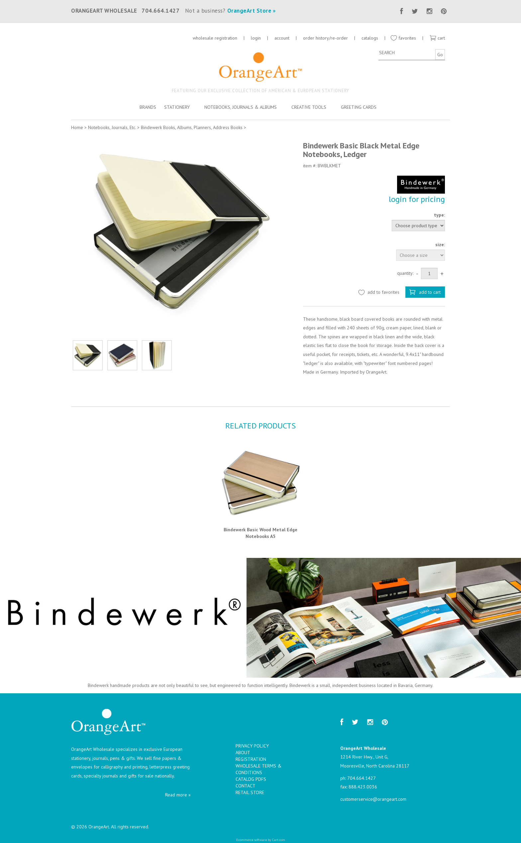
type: (439, 215)
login (256, 38)
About (243, 753)
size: (440, 245)
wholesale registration (215, 38)
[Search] (405, 52)
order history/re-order (325, 38)
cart (437, 38)
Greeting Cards (358, 107)
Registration (251, 759)
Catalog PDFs (251, 779)
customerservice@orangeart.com (373, 799)
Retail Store (250, 792)
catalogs (370, 38)
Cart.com (278, 840)
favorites (403, 38)
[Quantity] (429, 273)
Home (77, 127)
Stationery (177, 107)
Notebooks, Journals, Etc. (112, 127)
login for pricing (417, 199)
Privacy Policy (252, 746)
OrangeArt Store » (251, 10)
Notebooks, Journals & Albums (240, 107)
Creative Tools (308, 107)
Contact (246, 786)
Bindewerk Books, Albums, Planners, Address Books (192, 127)
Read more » (178, 795)
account (281, 38)
